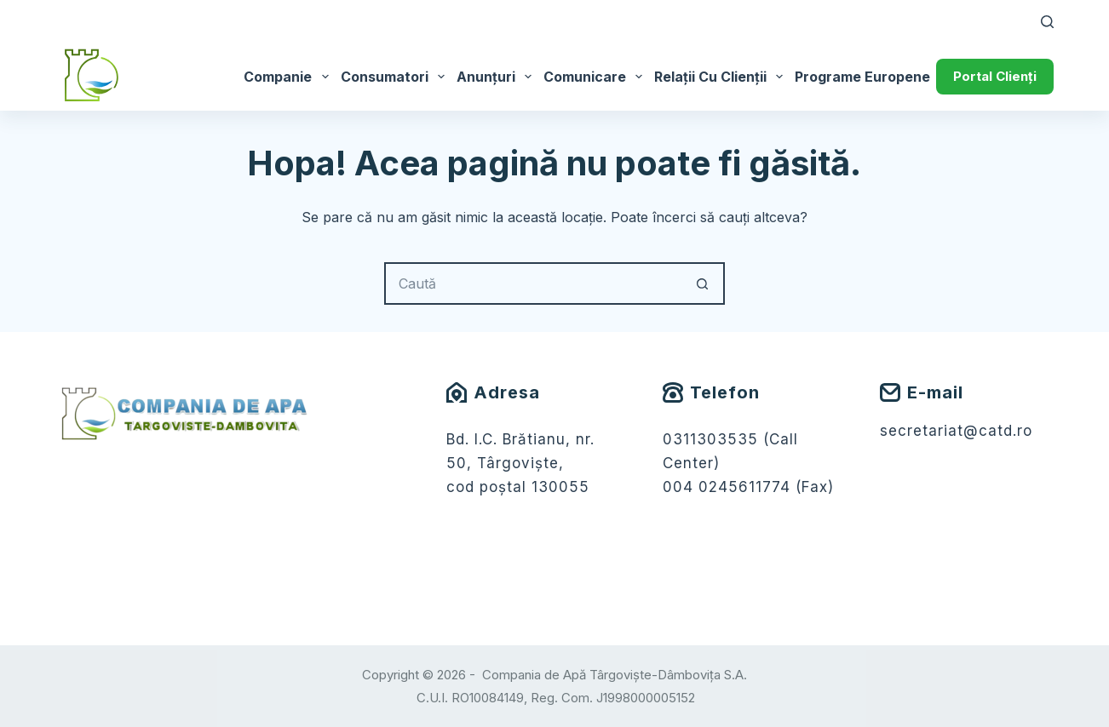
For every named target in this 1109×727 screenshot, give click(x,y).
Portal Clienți (995, 76)
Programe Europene (873, 76)
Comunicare (595, 76)
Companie (289, 76)
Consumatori (396, 76)
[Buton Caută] (703, 283)
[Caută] (1047, 21)
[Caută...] (533, 283)
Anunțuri (497, 76)
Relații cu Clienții (721, 76)
